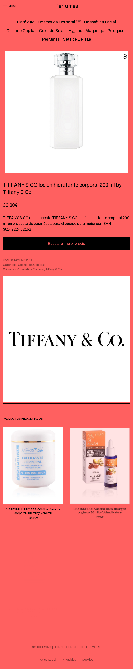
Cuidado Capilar (21, 30)
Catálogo (26, 22)
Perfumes (51, 39)
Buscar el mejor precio (66, 244)
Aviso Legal (48, 659)
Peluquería (117, 30)
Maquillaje (94, 30)
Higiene (75, 30)
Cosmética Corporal (56, 22)
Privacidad (69, 659)
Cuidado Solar (52, 30)
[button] (125, 56)
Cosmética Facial (100, 22)
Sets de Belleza (77, 39)
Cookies (87, 659)
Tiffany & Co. (53, 269)
